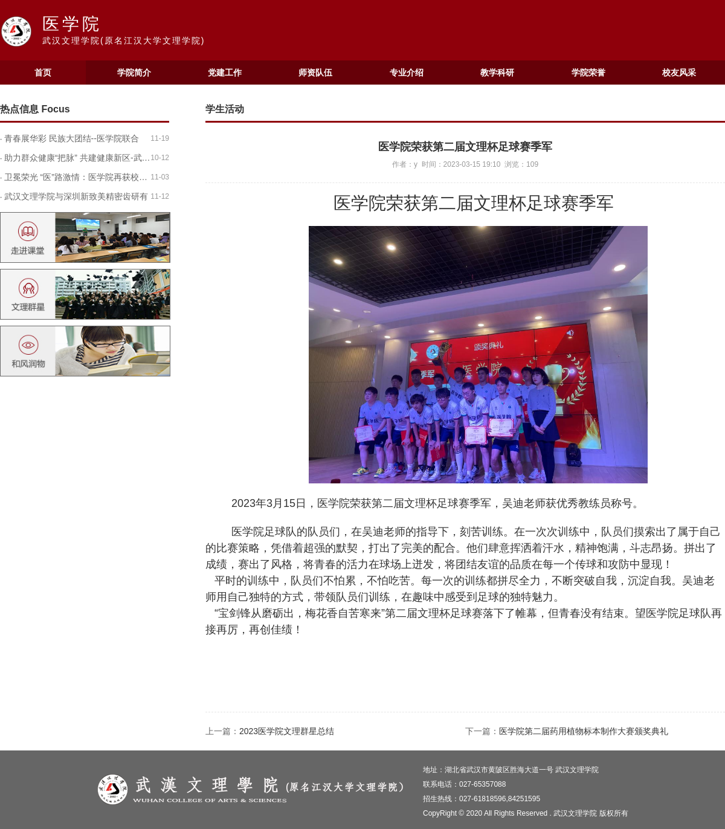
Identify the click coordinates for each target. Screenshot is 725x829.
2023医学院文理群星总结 (286, 731)
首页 (42, 72)
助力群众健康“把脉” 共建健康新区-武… (77, 158)
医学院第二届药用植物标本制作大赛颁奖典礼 (583, 731)
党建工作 (225, 72)
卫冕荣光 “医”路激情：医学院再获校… (75, 177)
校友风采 (679, 72)
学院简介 (134, 72)
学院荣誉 (588, 72)
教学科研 (497, 72)
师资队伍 (315, 72)
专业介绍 (407, 72)
